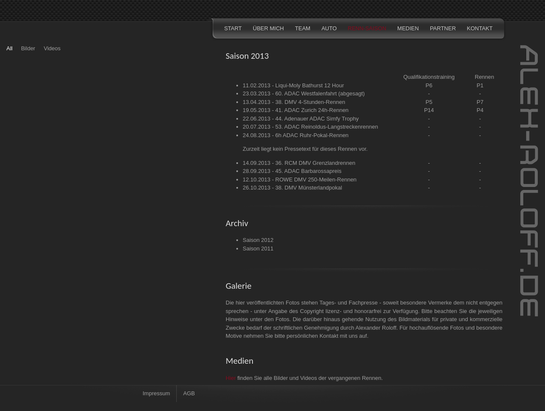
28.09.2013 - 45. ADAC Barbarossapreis (292, 171)
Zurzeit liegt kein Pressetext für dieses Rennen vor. (305, 149)
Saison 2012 (258, 240)
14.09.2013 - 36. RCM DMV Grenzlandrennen (299, 163)
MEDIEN (408, 28)
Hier (231, 378)
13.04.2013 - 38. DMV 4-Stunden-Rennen (294, 102)
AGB (189, 393)
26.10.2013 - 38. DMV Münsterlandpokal (292, 187)
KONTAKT (480, 28)
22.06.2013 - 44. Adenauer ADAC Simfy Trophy (301, 118)
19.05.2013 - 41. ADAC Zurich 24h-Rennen (296, 110)
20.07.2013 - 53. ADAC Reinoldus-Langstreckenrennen (310, 127)
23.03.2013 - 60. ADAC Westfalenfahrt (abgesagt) (304, 93)
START (232, 28)
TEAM (302, 28)
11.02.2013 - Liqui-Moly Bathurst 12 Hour (293, 85)
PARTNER (443, 28)
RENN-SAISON (367, 28)
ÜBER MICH (268, 28)
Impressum (156, 393)
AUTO (329, 28)
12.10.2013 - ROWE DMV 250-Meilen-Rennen (299, 179)
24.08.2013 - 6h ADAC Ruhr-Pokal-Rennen (296, 135)
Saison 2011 (258, 248)
